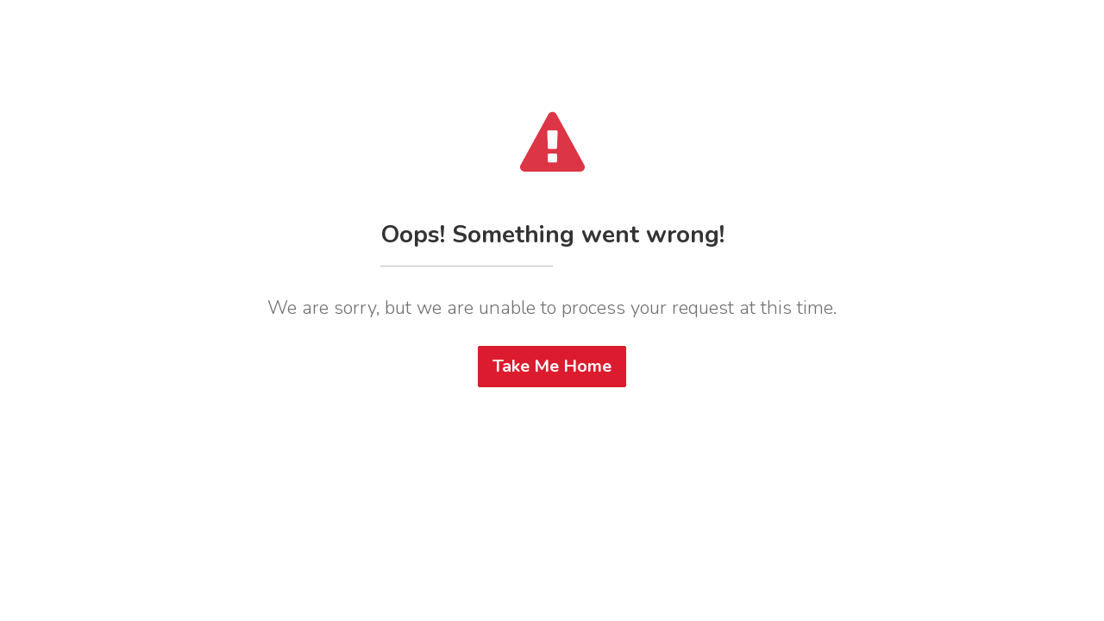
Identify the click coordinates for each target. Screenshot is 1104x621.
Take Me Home (552, 366)
